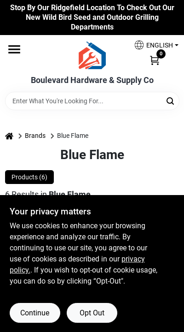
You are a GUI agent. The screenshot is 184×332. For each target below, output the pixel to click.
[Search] (171, 100)
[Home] (9, 136)
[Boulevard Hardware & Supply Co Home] (92, 55)
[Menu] (14, 50)
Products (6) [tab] (29, 177)
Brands (35, 135)
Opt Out (92, 312)
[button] (152, 45)
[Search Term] (92, 101)
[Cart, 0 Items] (154, 59)
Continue (34, 312)
